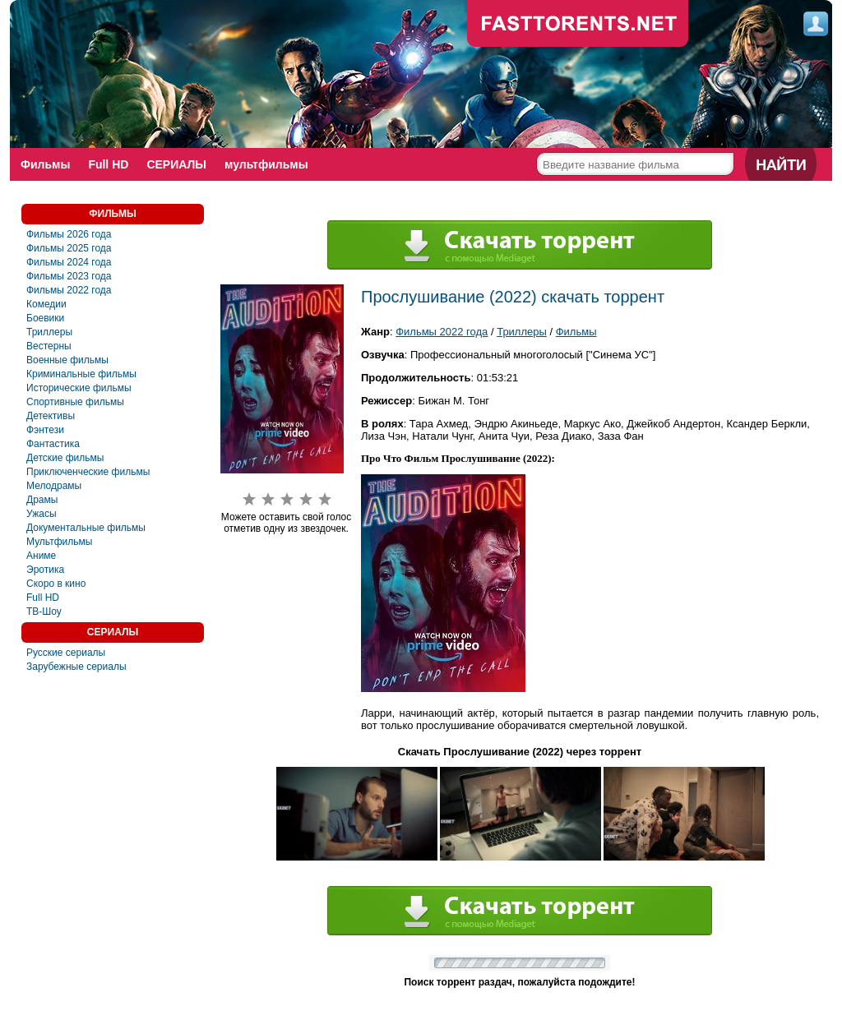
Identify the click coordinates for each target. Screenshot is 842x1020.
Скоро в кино (56, 583)
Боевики (45, 318)
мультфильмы (266, 164)
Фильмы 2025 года (69, 248)
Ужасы (41, 513)
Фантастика (53, 444)
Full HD (108, 164)
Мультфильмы (59, 541)
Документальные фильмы (86, 527)
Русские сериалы (65, 652)
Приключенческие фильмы (88, 472)
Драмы (42, 499)
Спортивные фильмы (75, 402)
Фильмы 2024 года (69, 262)
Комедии (46, 304)
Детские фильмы (65, 458)
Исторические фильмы (79, 388)
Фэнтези (45, 430)
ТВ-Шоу (44, 611)
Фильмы (45, 164)
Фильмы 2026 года (69, 234)
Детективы (50, 416)
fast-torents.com (578, 24)
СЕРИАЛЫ (176, 164)
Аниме (41, 555)
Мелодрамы (53, 486)
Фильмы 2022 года (69, 290)
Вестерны (49, 346)
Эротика (45, 569)
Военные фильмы (67, 360)
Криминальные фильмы (81, 374)
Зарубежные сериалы (76, 666)
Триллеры (49, 332)
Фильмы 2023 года (69, 276)
